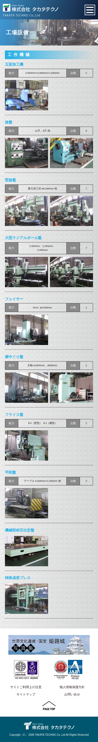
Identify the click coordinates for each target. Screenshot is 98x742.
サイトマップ (25, 694)
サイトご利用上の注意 (26, 687)
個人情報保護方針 (72, 687)
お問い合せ (72, 694)
